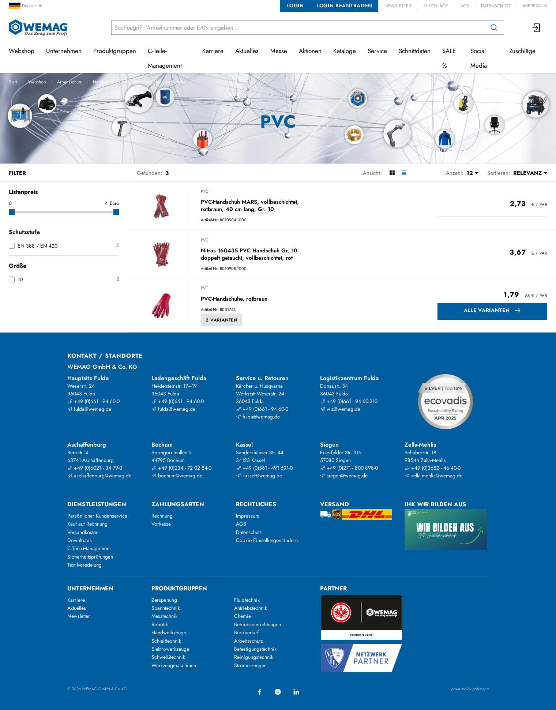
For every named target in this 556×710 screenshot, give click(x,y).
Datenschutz (496, 6)
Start (13, 82)
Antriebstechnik (250, 608)
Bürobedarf (246, 632)
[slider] (12, 212)
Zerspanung (164, 600)
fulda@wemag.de (89, 409)
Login (295, 5)
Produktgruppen (114, 50)
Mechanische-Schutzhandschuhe (155, 82)
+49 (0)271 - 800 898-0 (349, 468)
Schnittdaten (415, 50)
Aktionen (310, 50)
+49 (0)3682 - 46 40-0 (433, 468)
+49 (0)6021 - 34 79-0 (94, 468)
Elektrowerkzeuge (170, 649)
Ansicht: (372, 173)
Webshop (37, 82)
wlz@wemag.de (340, 409)
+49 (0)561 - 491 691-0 (264, 468)
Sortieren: (498, 173)
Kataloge (344, 50)
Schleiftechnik (166, 641)
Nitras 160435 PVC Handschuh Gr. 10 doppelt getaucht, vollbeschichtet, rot (249, 254)
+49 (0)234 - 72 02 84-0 (181, 468)
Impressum (535, 6)
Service (377, 50)
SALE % (449, 58)
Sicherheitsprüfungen (90, 556)
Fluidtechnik (247, 600)
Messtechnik (164, 616)
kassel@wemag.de (259, 475)
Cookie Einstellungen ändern (267, 540)
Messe (278, 50)
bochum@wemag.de (176, 475)
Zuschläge (435, 6)
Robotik (159, 624)
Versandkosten (82, 532)
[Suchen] (494, 27)
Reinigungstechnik (253, 657)
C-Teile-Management (165, 58)
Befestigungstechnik (255, 649)
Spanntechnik (165, 608)
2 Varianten (221, 320)
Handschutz (104, 82)
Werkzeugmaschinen (173, 665)
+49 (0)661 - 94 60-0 (93, 401)
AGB (464, 6)
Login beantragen (344, 5)
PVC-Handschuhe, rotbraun (234, 299)
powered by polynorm (470, 689)
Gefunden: (149, 173)
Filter (17, 173)
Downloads (79, 540)
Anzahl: (454, 173)
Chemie (242, 616)
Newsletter (397, 6)
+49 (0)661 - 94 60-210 (348, 401)
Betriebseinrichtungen (257, 624)
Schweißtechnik (168, 657)
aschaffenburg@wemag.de (99, 475)
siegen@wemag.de (344, 475)
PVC (205, 191)
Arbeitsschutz (69, 82)
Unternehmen (64, 50)
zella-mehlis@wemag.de (433, 475)
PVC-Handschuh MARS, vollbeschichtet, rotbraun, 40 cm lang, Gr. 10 (250, 206)
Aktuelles (247, 50)
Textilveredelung (84, 564)
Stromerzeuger (250, 665)
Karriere (212, 50)
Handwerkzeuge (168, 632)
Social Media (478, 58)
